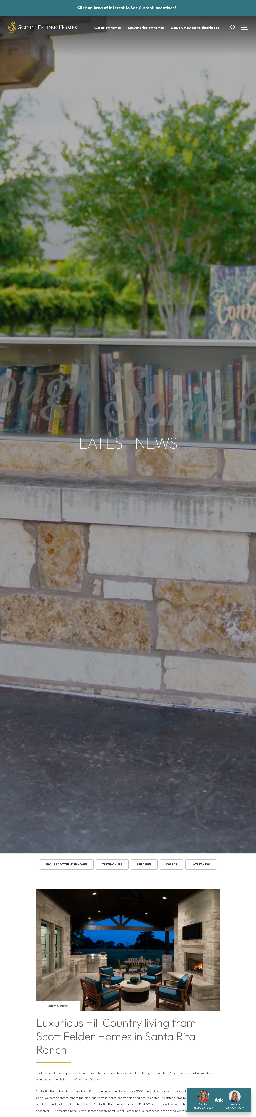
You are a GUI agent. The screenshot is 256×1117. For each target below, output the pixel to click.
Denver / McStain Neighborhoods (195, 28)
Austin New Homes (107, 28)
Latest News (201, 864)
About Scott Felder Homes (66, 864)
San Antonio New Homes (146, 28)
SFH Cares (144, 864)
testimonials (112, 864)
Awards (171, 864)
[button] (231, 27)
